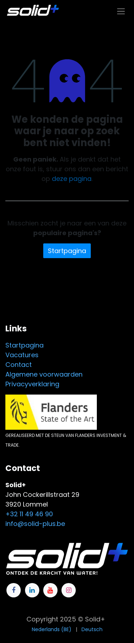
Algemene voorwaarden (44, 374)
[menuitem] (51, 629)
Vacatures (22, 354)
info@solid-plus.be (35, 523)
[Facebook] (13, 590)
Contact (18, 364)
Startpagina (67, 250)
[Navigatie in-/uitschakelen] (121, 11)
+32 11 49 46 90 (29, 513)
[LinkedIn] (32, 590)
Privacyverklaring (32, 383)
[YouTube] (50, 590)
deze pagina (71, 178)
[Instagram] (68, 590)
